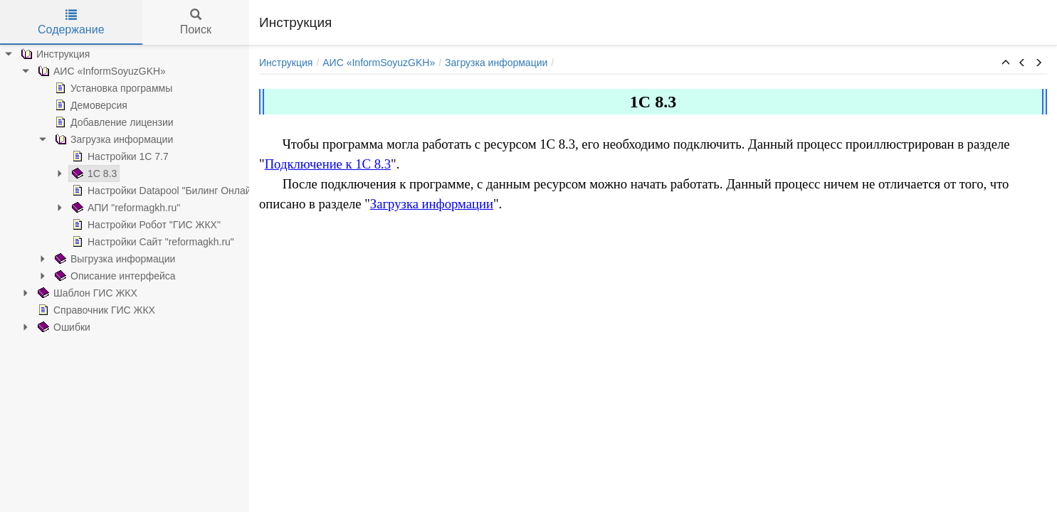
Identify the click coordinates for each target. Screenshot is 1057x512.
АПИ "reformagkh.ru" (124, 207)
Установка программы (112, 88)
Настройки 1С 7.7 (119, 156)
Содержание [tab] (71, 22)
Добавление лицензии (113, 122)
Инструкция (54, 54)
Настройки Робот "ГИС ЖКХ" (145, 224)
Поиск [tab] (195, 22)
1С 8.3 (93, 173)
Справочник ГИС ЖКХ (95, 310)
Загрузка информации (112, 139)
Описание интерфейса (114, 275)
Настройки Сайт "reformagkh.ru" (151, 241)
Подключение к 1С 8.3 (328, 163)
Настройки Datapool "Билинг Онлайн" (164, 190)
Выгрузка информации (113, 258)
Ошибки (62, 327)
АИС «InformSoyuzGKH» (100, 71)
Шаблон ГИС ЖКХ (86, 293)
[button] (1005, 63)
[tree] (124, 191)
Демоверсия (89, 105)
